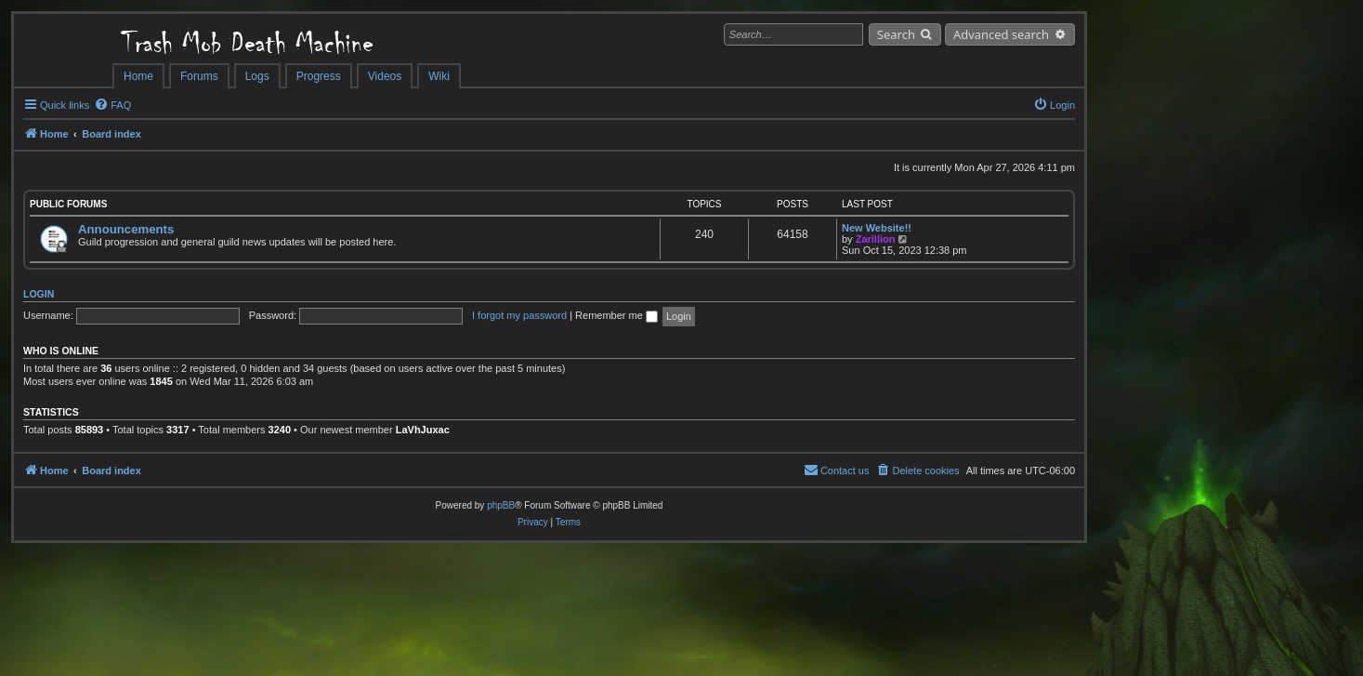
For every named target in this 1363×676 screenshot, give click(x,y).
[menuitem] (112, 105)
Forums (199, 76)
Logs (257, 76)
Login (38, 293)
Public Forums (68, 204)
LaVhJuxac (423, 429)
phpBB (501, 505)
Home (138, 76)
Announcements (126, 229)
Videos (384, 76)
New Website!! (876, 227)
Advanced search (1001, 34)
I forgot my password (519, 315)
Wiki (439, 76)
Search (896, 34)
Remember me (616, 315)
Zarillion (876, 239)
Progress (318, 76)
